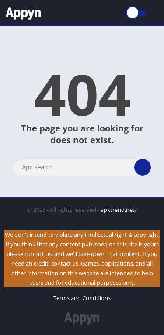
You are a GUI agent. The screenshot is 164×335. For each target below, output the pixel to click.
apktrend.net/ (119, 210)
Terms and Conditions (82, 298)
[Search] (82, 167)
